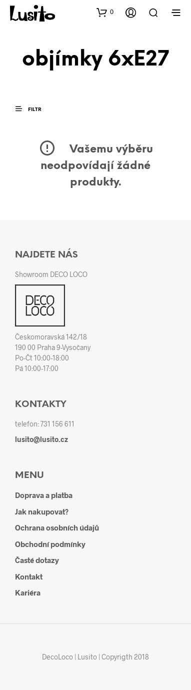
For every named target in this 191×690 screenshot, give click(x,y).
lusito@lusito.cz (41, 439)
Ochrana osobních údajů (57, 527)
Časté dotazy (37, 560)
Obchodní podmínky (50, 544)
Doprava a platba (43, 495)
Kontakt (28, 576)
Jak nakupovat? (41, 511)
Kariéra (27, 592)
